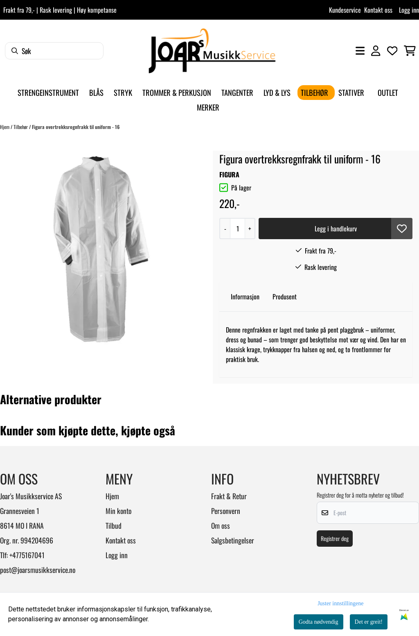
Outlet (388, 92)
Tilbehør (21, 126)
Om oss (220, 525)
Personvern (225, 510)
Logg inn (409, 10)
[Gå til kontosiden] (375, 50)
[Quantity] (237, 228)
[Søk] (54, 50)
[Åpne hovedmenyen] (360, 50)
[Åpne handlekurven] (410, 50)
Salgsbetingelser (232, 540)
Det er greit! (369, 622)
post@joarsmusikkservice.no (37, 569)
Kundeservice (345, 10)
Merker (208, 107)
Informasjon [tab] (245, 296)
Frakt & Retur (229, 496)
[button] (402, 228)
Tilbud (114, 525)
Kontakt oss (378, 10)
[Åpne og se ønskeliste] (392, 50)
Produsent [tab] (285, 296)
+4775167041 (27, 555)
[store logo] (212, 51)
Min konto (118, 510)
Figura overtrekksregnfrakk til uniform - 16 (75, 126)
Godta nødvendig (318, 622)
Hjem (5, 126)
